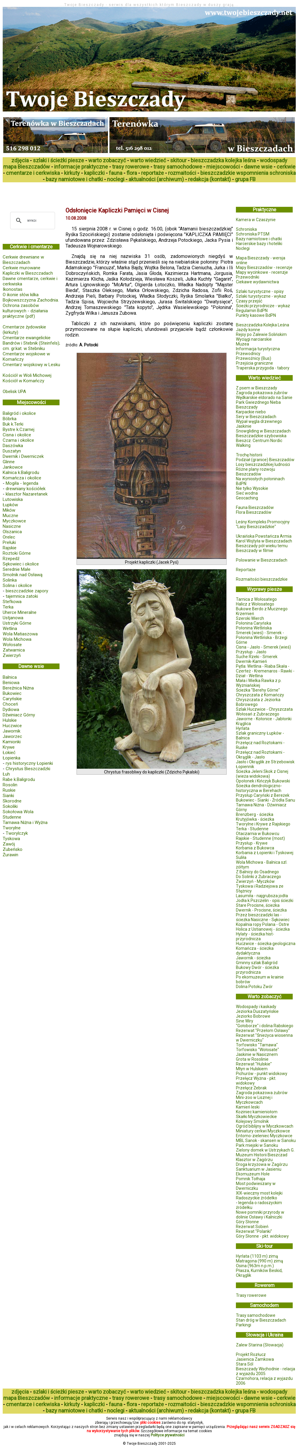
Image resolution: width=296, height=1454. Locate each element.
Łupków (10, 504)
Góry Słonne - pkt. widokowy (262, 1236)
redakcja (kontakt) (209, 179)
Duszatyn (12, 451)
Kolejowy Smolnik (252, 1121)
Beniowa (11, 682)
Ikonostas (12, 289)
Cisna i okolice (17, 435)
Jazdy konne (248, 329)
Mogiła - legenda (22, 483)
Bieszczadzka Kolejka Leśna (262, 324)
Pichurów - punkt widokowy (261, 1073)
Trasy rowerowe (251, 1295)
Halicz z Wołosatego (255, 604)
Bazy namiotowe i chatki (259, 238)
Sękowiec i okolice (21, 564)
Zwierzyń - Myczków (255, 881)
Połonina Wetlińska (254, 628)
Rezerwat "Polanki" (254, 1231)
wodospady (273, 160)
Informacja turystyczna (258, 348)
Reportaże (246, 569)
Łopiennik (245, 766)
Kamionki (12, 741)
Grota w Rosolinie (252, 1059)
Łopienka (11, 758)
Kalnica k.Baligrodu (21, 472)
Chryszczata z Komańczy (260, 694)
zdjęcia (20, 160)
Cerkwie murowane (21, 267)
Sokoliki (10, 806)
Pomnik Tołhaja (250, 1178)
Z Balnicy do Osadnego (257, 871)
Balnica (10, 677)
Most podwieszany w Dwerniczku (256, 1186)
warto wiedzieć (148, 160)
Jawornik (11, 731)
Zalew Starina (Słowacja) (259, 1345)
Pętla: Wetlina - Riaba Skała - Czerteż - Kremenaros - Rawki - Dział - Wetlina (265, 671)
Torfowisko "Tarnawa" (257, 1044)
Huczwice (12, 725)
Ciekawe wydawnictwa (257, 281)
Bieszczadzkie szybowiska (261, 435)
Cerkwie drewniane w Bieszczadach (23, 259)
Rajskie (9, 548)
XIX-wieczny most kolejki (259, 1193)
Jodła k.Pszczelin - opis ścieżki (264, 900)
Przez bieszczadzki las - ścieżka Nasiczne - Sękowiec (262, 917)
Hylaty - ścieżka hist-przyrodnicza (255, 936)
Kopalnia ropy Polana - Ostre (262, 924)
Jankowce (13, 467)
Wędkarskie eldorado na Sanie (264, 397)
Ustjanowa (13, 617)
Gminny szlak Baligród (256, 962)
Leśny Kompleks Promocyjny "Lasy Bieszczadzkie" (263, 524)
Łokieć (9, 752)
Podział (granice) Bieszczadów (265, 459)
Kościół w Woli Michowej (27, 375)
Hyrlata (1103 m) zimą (257, 1256)
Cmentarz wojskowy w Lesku (31, 364)
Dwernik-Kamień (251, 661)
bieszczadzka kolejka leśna (223, 160)
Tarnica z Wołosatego (256, 599)
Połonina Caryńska (253, 623)
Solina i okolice (17, 585)
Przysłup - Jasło (251, 651)
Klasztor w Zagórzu (254, 1159)
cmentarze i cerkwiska (33, 173)
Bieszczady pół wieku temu (262, 545)
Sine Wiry (244, 1021)
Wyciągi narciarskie (254, 339)
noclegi (115, 179)
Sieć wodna (247, 493)
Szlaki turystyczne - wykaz (261, 296)
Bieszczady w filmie (254, 550)
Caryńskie (12, 698)
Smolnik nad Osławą (22, 574)
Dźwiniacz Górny (19, 715)
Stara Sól (244, 1364)
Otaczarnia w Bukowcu (257, 833)
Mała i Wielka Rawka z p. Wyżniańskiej (259, 683)
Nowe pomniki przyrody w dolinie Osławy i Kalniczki (260, 1214)
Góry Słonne (247, 1221)
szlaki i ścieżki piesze (58, 160)
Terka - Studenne (252, 828)
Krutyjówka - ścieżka (255, 819)
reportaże (152, 173)
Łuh (6, 774)
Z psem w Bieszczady (256, 388)
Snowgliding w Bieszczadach (263, 431)
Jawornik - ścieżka (253, 957)
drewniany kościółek (25, 488)
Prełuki (9, 542)
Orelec (9, 537)
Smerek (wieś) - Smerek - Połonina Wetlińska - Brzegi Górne (261, 637)
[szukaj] (31, 220)
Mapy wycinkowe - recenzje (262, 272)
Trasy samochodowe (255, 1315)
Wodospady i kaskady (256, 1006)
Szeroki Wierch (250, 618)
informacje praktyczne (81, 166)
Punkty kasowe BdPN (256, 315)
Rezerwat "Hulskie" (254, 1064)
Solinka (10, 580)
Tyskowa (11, 838)
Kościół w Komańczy (23, 380)
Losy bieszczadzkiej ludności (263, 464)
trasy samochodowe (177, 166)
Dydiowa (11, 709)
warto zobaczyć (107, 160)
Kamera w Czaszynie (256, 219)
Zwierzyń (12, 655)
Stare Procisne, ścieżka (258, 905)
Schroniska (246, 229)
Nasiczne (12, 526)
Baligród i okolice (19, 413)
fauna (115, 173)
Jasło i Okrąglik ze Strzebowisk (265, 761)
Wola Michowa (17, 639)
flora (131, 173)
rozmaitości (182, 173)
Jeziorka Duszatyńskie (257, 1011)
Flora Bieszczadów (253, 512)
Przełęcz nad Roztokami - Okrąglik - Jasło (260, 754)
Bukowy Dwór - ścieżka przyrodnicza (257, 970)
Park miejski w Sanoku (257, 1145)
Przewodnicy (248, 353)
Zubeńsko (12, 849)
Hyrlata (242, 728)
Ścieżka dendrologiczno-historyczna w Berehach (259, 788)
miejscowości (223, 166)
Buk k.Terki (13, 424)
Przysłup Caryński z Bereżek (262, 795)
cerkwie (286, 166)
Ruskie (9, 790)
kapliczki (94, 173)
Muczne (10, 515)
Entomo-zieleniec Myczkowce (264, 1135)
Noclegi (243, 248)
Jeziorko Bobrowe (253, 1016)
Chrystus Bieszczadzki (28, 768)
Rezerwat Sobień (252, 1226)
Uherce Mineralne (19, 612)
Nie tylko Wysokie (252, 488)
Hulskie (10, 720)
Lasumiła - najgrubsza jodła (262, 895)
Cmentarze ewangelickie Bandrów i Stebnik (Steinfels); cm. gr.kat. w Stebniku (31, 343)
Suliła (241, 857)
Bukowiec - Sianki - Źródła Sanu (265, 800)
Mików (9, 510)
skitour (178, 160)
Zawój (9, 844)
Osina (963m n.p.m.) (255, 1265)
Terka (8, 607)
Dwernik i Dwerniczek (23, 456)
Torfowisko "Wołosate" (257, 1049)
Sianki (8, 795)
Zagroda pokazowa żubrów (262, 392)
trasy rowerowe (130, 166)
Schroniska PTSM (252, 234)
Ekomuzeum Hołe (253, 1174)
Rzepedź (11, 558)
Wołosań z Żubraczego (257, 714)
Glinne (9, 461)
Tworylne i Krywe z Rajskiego (263, 824)
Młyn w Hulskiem (252, 1068)
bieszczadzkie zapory (27, 591)
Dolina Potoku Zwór (254, 986)
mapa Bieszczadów (26, 166)
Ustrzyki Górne (17, 623)
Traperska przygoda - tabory (262, 368)
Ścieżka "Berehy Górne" (258, 690)
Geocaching (247, 498)
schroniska (282, 173)
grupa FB (245, 179)
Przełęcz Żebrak (251, 1087)
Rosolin (10, 785)
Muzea (242, 344)
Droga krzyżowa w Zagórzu (262, 1164)
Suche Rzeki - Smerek (256, 656)
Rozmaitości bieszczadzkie (262, 579)
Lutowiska (13, 499)
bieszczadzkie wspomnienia (234, 173)
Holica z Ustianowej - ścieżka (263, 929)
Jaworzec (12, 736)
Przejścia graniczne (254, 363)
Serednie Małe (16, 569)
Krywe (9, 747)
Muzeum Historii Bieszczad (261, 1154)
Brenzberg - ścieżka (254, 814)
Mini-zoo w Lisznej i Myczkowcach (254, 1100)
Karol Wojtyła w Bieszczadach (264, 541)
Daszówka (13, 445)
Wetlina (10, 628)
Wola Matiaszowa (20, 634)
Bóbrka (9, 418)
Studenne (12, 817)
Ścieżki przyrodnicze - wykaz (263, 305)
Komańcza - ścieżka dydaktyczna (255, 950)
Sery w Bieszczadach (256, 416)
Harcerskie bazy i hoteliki (259, 243)
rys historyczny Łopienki (29, 763)
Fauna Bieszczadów (255, 507)
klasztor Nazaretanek (27, 494)
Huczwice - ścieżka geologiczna (265, 943)
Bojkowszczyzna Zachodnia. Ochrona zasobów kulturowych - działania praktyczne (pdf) (31, 308)
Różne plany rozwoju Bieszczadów (255, 471)
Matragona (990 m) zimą (259, 1261)
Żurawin (10, 854)
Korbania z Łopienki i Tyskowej (264, 852)
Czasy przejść (249, 301)
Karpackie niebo (251, 411)
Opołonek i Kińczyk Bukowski (263, 781)
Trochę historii (249, 454)
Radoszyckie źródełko (256, 1197)
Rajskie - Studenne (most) (260, 838)
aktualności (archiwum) (156, 179)
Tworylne (12, 828)
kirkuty (72, 173)
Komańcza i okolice (22, 478)
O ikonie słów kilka (21, 294)
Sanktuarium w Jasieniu (258, 1169)
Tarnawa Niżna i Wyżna (25, 822)
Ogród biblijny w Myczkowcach (264, 1126)
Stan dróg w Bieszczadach (261, 1320)
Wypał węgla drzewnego (259, 421)
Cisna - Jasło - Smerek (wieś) (263, 647)
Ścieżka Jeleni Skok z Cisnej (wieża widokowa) (262, 774)
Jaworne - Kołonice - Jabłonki (264, 718)
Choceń (10, 704)
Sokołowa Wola (18, 811)
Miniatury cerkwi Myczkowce (263, 1131)
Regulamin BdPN (252, 310)
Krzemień (245, 613)
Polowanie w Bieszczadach (261, 560)
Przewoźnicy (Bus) (253, 358)
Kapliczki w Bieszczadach (28, 273)
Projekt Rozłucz (251, 1354)
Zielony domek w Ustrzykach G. (265, 1150)
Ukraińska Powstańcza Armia (264, 536)
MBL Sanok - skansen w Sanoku (266, 1140)
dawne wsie (258, 166)
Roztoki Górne (17, 553)
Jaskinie (243, 426)
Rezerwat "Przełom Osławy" (263, 1030)
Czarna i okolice (18, 440)
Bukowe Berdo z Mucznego (262, 608)
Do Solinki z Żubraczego (258, 876)
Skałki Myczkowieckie (256, 1116)
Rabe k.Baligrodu (19, 779)
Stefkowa (12, 601)
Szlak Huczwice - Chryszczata (264, 709)
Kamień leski (248, 1107)
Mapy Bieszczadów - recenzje (264, 267)
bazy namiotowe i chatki (74, 179)
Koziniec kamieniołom (256, 1111)
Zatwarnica (14, 650)
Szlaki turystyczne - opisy (260, 291)
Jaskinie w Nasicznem (257, 1054)
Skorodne (12, 801)
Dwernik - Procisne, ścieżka (261, 910)
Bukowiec (12, 693)
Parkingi (243, 1324)
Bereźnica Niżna (18, 688)
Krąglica (243, 723)
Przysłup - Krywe (252, 843)
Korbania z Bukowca (255, 848)
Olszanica (12, 531)
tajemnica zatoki (22, 596)
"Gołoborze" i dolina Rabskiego (264, 1025)
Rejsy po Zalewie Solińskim (261, 334)
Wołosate (12, 644)
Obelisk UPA (14, 391)
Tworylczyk (17, 833)
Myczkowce (14, 521)
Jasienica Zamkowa (255, 1359)
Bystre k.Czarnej (18, 429)
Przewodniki (247, 277)
